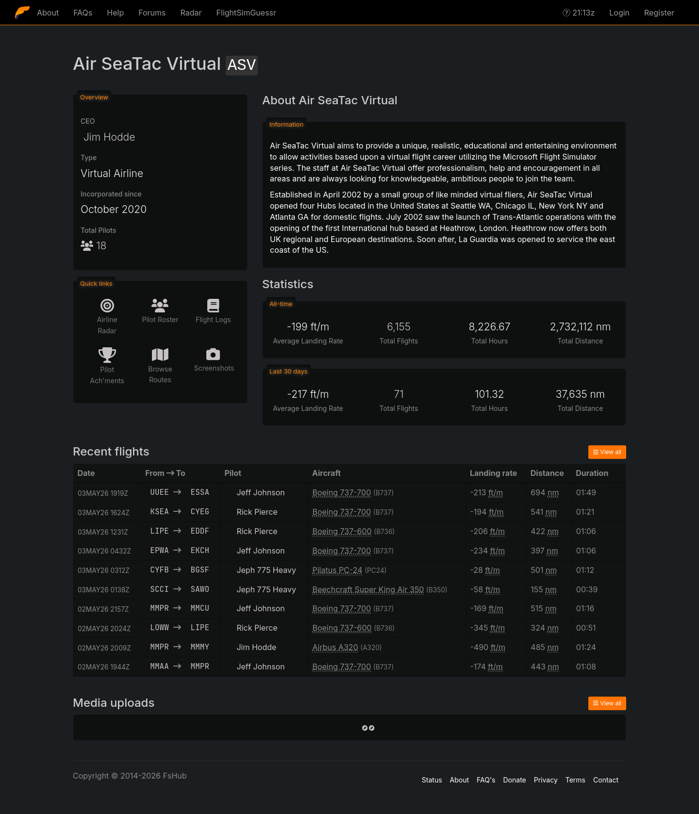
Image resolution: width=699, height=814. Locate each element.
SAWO (200, 589)
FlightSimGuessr (246, 12)
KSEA (159, 511)
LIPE (159, 531)
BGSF (200, 570)
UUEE (159, 492)
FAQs (82, 12)
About (48, 12)
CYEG (200, 511)
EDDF (200, 531)
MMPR (159, 608)
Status (432, 780)
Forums (152, 12)
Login (619, 12)
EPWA (159, 550)
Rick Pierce (256, 512)
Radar (191, 12)
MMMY (200, 647)
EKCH (200, 550)
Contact (605, 780)
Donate (514, 780)
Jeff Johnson (260, 492)
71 (398, 394)
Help (115, 12)
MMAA (159, 666)
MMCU (200, 608)
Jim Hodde (108, 137)
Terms (575, 780)
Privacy (546, 780)
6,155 (399, 327)
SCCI (159, 589)
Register (659, 12)
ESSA (200, 492)
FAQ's (486, 780)
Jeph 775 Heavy (266, 570)
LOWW (159, 627)
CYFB (159, 570)
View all (607, 452)
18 (93, 246)
